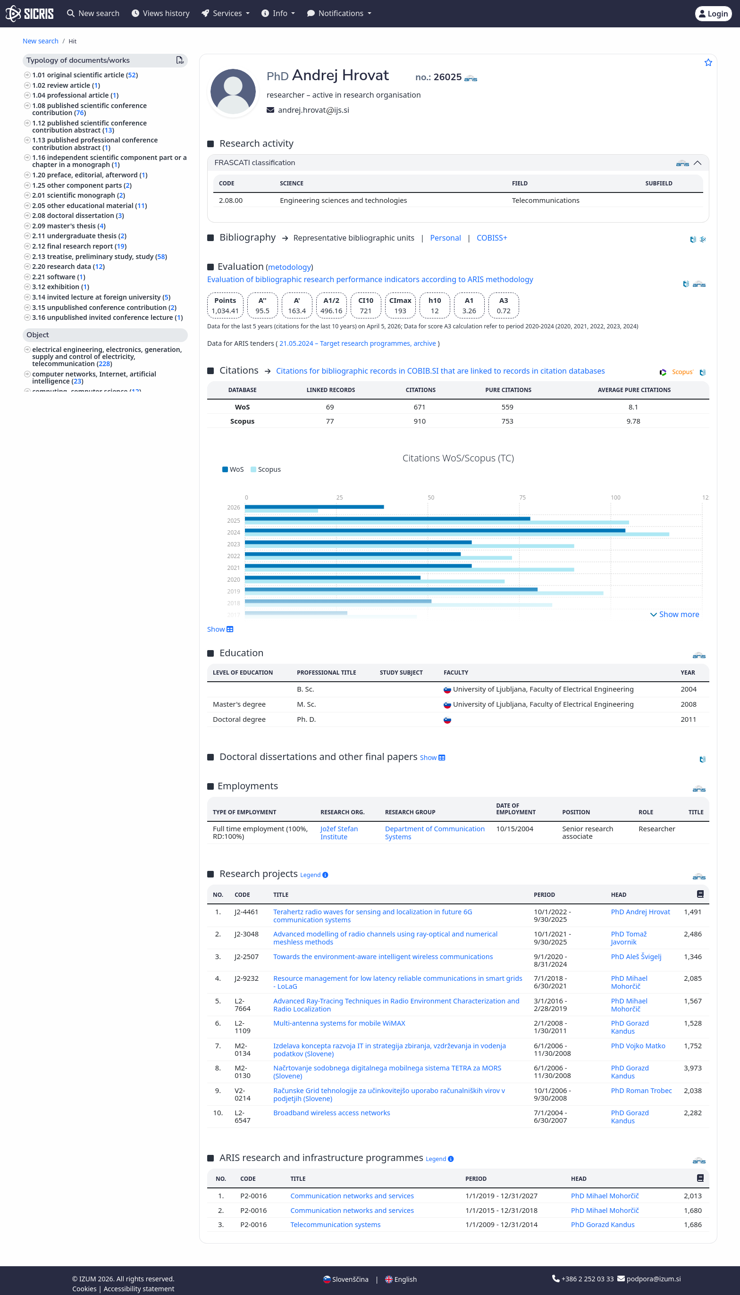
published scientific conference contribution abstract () (89, 126)
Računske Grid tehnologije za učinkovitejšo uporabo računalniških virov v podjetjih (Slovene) (392, 1089)
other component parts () (89, 185)
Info (275, 13)
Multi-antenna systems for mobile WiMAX (342, 1020)
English (401, 1273)
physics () (49, 401)
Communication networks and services (353, 1190)
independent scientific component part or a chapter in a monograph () (109, 161)
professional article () (83, 95)
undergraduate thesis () (86, 235)
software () (66, 276)
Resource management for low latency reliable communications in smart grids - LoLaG (392, 980)
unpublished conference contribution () (112, 307)
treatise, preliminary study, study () (107, 256)
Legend (314, 874)
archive (425, 343)
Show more (674, 614)
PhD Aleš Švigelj (637, 954)
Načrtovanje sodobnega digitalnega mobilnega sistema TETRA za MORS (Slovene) (390, 1067)
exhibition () (68, 286)
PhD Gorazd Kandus (629, 1023)
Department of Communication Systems (425, 832)
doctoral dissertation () (85, 215)
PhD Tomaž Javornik (628, 936)
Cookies (85, 1282)
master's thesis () (76, 225)
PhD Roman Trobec (629, 1089)
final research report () (86, 246)
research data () (76, 266)
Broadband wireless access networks (334, 1107)
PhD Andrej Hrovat (640, 911)
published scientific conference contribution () (89, 109)
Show (220, 629)
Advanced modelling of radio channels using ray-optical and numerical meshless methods (388, 936)
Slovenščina (346, 1273)
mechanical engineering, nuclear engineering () (105, 426)
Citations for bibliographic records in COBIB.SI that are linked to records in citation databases (440, 371)
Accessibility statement (139, 1282)
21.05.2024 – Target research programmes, (346, 343)
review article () (73, 85)
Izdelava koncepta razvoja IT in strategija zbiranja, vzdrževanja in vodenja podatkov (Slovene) (392, 1045)
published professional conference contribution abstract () (95, 143)
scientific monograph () (86, 195)
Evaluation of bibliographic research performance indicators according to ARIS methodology (370, 279)
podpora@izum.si (649, 1272)
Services (223, 13)
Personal (446, 238)
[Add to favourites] (708, 62)
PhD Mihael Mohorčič (629, 980)
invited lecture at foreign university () (109, 296)
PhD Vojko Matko (639, 1042)
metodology (289, 267)
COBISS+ (492, 238)
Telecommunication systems (336, 1218)
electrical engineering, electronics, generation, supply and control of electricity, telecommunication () (107, 356)
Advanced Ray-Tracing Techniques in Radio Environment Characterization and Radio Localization (392, 1002)
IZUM (88, 1272)
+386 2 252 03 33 (583, 1272)
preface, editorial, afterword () (97, 174)
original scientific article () (92, 74)
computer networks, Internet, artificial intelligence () (94, 377)
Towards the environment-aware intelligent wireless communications (387, 954)
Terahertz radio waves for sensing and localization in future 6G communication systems (375, 914)
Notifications (336, 13)
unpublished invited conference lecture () (115, 317)
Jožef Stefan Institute (339, 832)
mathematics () (58, 438)
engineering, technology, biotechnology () (101, 411)
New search (93, 13)
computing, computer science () (86, 391)
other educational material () (97, 205)
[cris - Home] (29, 13)
